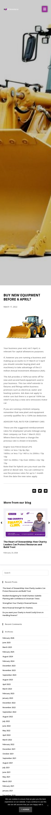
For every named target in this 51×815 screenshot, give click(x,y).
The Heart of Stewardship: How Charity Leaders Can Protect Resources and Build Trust (25, 544)
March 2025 (7, 647)
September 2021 (9, 758)
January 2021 (8, 790)
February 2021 (8, 786)
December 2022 (9, 703)
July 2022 (6, 721)
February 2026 (8, 638)
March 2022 (7, 739)
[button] (44, 9)
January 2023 (8, 698)
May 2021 (6, 777)
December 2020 (9, 795)
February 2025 (8, 652)
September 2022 (9, 712)
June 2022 (6, 726)
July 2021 (6, 767)
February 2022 (8, 744)
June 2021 (6, 772)
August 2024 (8, 656)
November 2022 (9, 707)
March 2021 (7, 781)
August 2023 (8, 679)
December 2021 (9, 749)
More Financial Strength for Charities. (18, 607)
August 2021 (8, 763)
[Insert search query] (26, 573)
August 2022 (8, 716)
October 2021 (8, 753)
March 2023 (7, 689)
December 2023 (9, 665)
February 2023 (8, 693)
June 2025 (6, 642)
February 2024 (8, 661)
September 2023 (9, 675)
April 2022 (6, 735)
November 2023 (9, 670)
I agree (25, 809)
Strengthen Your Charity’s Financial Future (20, 603)
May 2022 (6, 730)
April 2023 (6, 684)
